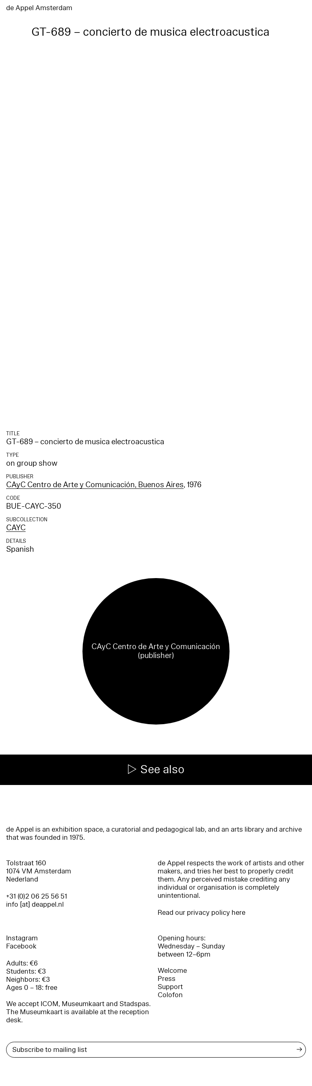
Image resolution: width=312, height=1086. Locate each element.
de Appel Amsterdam (39, 8)
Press (167, 978)
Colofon (170, 995)
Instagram (22, 938)
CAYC (16, 528)
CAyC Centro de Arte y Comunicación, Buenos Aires (95, 485)
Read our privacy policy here (201, 912)
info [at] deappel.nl (35, 904)
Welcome (172, 970)
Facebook (21, 946)
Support (170, 986)
